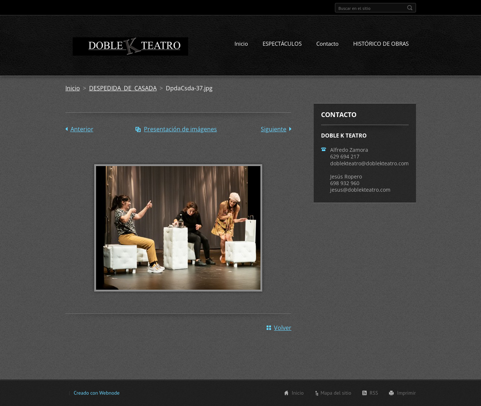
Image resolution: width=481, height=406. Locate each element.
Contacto (327, 43)
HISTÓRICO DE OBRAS (381, 43)
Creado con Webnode (96, 393)
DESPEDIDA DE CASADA (123, 88)
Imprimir (406, 393)
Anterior (81, 129)
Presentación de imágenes (180, 129)
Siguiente (273, 129)
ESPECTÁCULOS (282, 43)
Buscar (410, 8)
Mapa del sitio (335, 393)
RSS (374, 393)
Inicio (241, 43)
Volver (282, 328)
